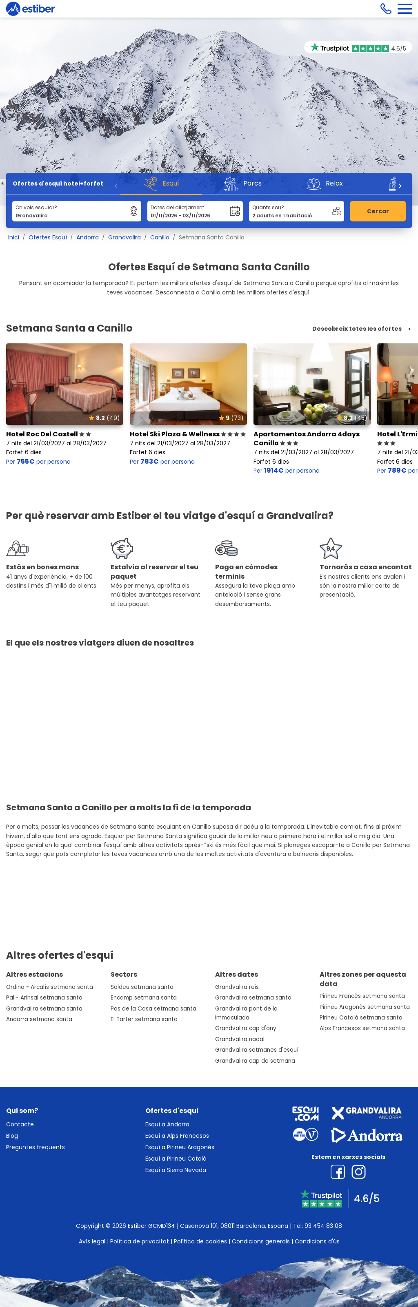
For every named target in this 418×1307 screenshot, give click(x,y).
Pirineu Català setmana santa (361, 1018)
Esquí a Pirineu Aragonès (179, 1147)
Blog (12, 1136)
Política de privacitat (139, 1241)
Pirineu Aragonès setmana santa (365, 1007)
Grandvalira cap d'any (245, 1028)
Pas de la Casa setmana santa (153, 1009)
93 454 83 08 (323, 1226)
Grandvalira (124, 237)
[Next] (400, 186)
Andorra (87, 237)
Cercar (378, 211)
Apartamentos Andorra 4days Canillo (306, 438)
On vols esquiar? (36, 207)
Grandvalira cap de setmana (255, 1061)
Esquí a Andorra (167, 1124)
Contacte (20, 1124)
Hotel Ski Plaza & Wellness (188, 434)
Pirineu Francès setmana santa (362, 996)
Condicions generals (261, 1241)
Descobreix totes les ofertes (357, 329)
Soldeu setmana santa (142, 987)
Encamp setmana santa (144, 998)
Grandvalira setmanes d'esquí (256, 1050)
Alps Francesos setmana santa (362, 1028)
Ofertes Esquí (48, 237)
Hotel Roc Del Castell (48, 434)
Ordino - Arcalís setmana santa (49, 987)
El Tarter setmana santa (144, 1019)
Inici (13, 237)
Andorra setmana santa (39, 1019)
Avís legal (92, 1241)
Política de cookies (200, 1241)
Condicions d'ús (317, 1241)
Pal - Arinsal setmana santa (44, 998)
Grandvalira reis (237, 987)
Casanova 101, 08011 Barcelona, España (234, 1226)
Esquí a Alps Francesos (177, 1136)
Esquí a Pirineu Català (176, 1158)
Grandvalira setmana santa (44, 1009)
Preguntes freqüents (35, 1147)
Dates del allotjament (177, 207)
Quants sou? (268, 207)
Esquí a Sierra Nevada (175, 1170)
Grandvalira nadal (240, 1039)
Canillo (159, 237)
